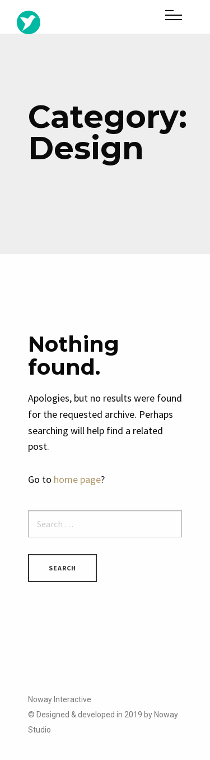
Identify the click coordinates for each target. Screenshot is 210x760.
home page (77, 479)
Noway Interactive (59, 699)
